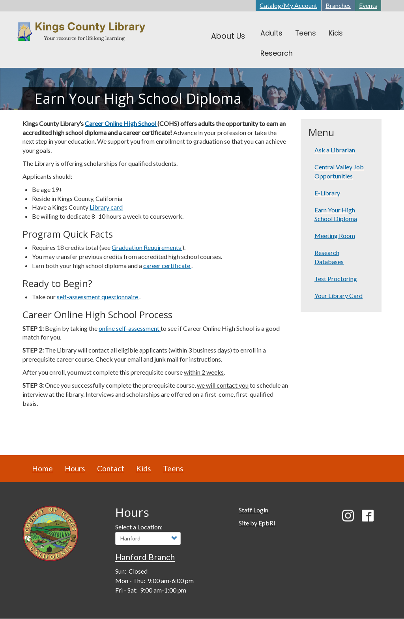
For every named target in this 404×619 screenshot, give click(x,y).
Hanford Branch (145, 557)
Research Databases (329, 257)
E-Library (327, 193)
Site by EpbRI (257, 523)
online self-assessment (130, 328)
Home (42, 468)
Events (368, 5)
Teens (173, 468)
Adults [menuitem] (271, 33)
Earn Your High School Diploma (335, 214)
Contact (110, 468)
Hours (75, 468)
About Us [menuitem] (228, 36)
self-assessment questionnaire (98, 296)
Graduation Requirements (147, 247)
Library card (106, 207)
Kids (143, 468)
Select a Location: (139, 527)
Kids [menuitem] (336, 33)
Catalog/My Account (288, 5)
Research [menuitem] (276, 53)
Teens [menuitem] (305, 33)
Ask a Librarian (334, 150)
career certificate (167, 265)
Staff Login (253, 510)
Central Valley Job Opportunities (339, 171)
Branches (338, 5)
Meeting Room (334, 235)
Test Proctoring (335, 278)
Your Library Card (338, 295)
